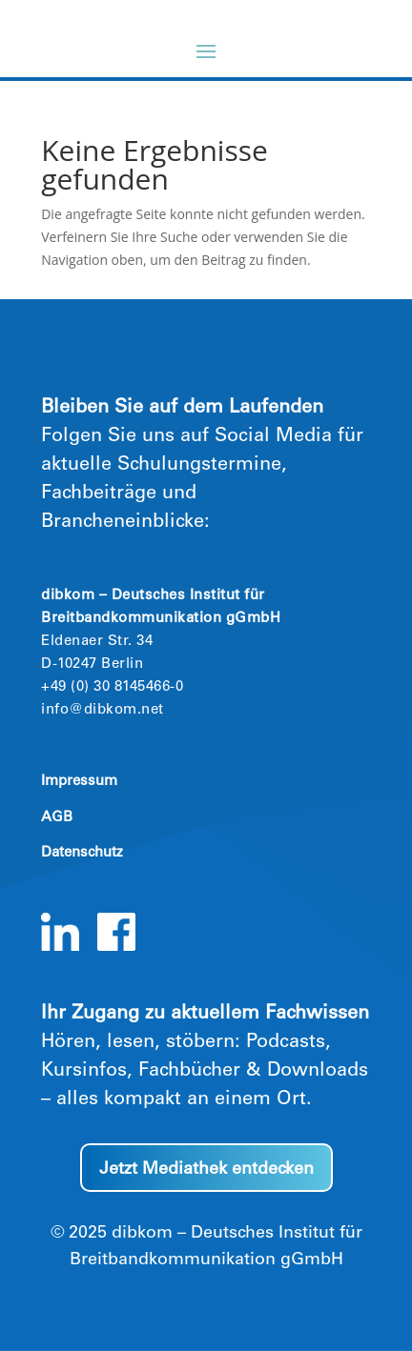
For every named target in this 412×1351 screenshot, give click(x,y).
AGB (56, 818)
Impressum (79, 782)
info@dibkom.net (102, 710)
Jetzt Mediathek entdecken (206, 1170)
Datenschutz (82, 853)
